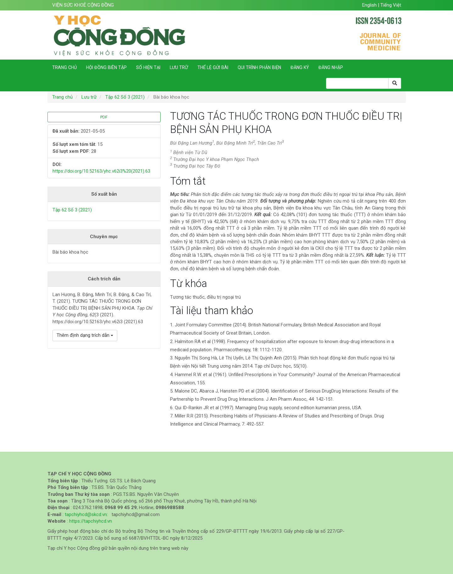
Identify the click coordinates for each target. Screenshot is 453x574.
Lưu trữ (179, 67)
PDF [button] (104, 117)
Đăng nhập (330, 67)
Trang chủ (64, 67)
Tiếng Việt (390, 5)
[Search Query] (357, 83)
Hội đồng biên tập (106, 67)
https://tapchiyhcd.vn (90, 521)
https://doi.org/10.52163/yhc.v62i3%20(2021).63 (101, 171)
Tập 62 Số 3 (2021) (125, 97)
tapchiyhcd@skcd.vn (86, 514)
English (370, 5)
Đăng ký (299, 67)
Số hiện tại (148, 67)
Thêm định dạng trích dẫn (85, 335)
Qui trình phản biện (259, 67)
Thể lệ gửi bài (212, 67)
